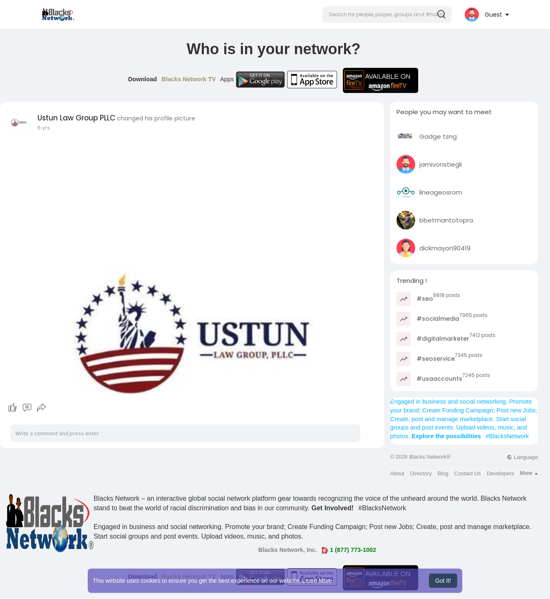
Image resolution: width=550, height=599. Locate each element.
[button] (386, 14)
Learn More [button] (317, 580)
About (397, 473)
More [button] (529, 473)
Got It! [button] (443, 580)
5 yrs (43, 128)
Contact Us (467, 473)
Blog (443, 473)
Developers (500, 473)
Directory (421, 473)
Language (522, 457)
